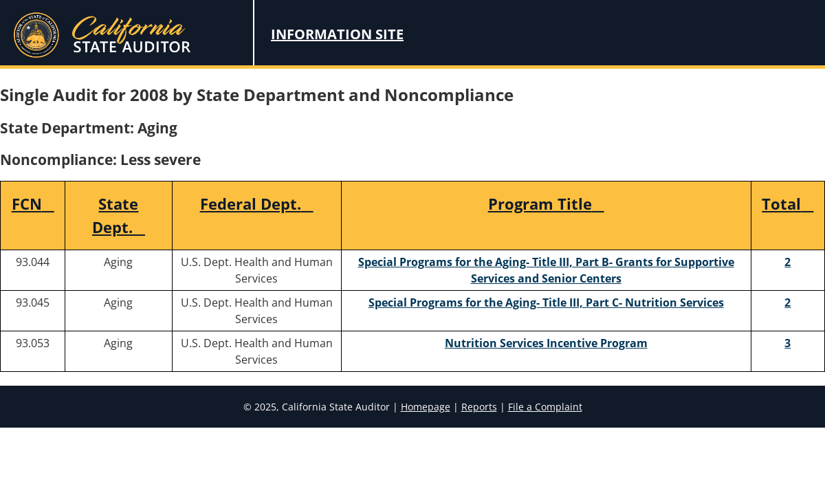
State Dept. (118, 215)
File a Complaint (545, 406)
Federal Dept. (257, 203)
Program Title (546, 203)
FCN (33, 203)
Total (787, 203)
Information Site (337, 34)
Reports (479, 406)
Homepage (425, 406)
